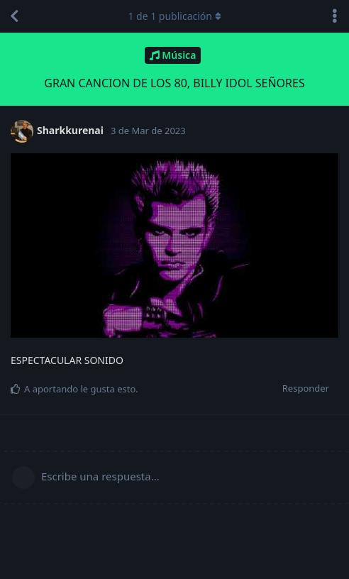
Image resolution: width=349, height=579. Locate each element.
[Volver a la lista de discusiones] (14, 16)
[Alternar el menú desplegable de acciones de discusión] (335, 16)
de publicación (174, 16)
